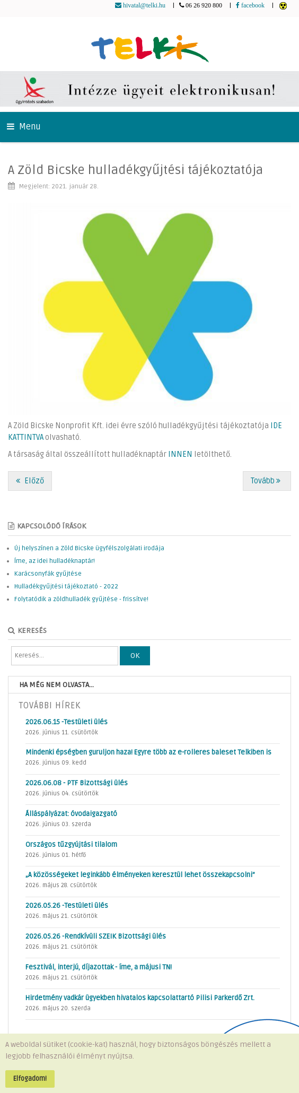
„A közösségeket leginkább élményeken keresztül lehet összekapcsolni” (140, 875)
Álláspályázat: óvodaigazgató (71, 814)
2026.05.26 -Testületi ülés (66, 905)
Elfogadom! (30, 1078)
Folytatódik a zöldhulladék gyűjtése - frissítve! (81, 599)
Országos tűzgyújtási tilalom (71, 844)
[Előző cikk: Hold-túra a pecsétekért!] (30, 481)
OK (134, 655)
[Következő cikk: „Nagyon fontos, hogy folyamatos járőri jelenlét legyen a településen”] (267, 481)
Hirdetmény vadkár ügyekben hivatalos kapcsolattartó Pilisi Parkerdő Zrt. (139, 998)
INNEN (180, 454)
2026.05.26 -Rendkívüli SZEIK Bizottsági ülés (95, 936)
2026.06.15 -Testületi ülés (66, 722)
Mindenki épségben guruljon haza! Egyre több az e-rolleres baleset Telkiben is (148, 752)
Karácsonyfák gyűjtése (48, 574)
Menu (24, 127)
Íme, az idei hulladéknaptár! (54, 561)
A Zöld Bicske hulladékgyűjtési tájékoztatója (135, 170)
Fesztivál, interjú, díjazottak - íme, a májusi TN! (98, 967)
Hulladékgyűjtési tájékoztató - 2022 (66, 587)
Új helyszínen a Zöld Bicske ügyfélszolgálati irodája (89, 548)
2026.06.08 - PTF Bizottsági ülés (76, 783)
